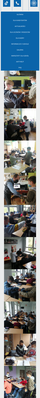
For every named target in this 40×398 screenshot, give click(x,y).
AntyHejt (20, 62)
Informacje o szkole (20, 44)
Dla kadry (20, 38)
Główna (20, 14)
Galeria (20, 50)
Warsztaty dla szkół (20, 56)
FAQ (19, 67)
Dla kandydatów (20, 20)
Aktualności (20, 26)
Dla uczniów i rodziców (20, 32)
